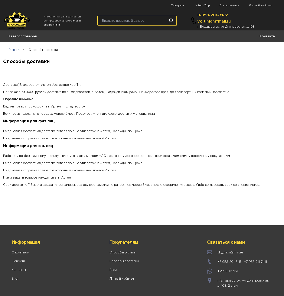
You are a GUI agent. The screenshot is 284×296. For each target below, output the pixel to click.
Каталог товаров (23, 36)
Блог (15, 278)
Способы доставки (124, 261)
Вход (113, 270)
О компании (20, 252)
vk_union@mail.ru (214, 21)
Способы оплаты (123, 252)
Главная (14, 50)
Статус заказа (229, 5)
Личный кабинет (260, 5)
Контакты (267, 36)
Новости (18, 261)
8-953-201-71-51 (213, 15)
